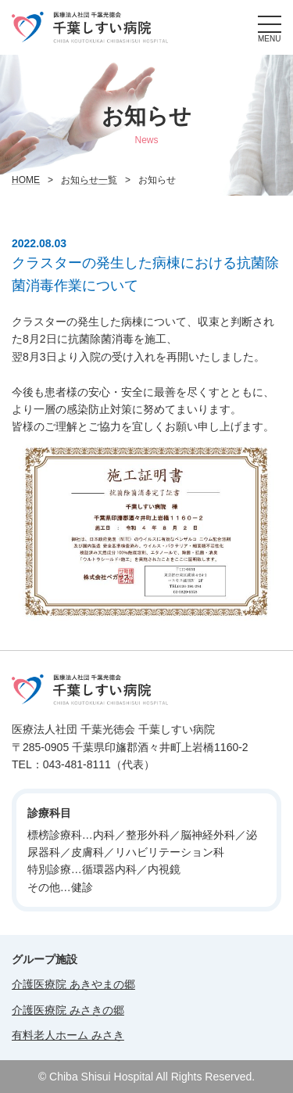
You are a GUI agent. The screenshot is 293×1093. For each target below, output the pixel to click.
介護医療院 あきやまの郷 (73, 984)
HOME (26, 179)
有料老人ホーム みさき (68, 1035)
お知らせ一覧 (89, 179)
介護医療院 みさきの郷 (68, 1010)
